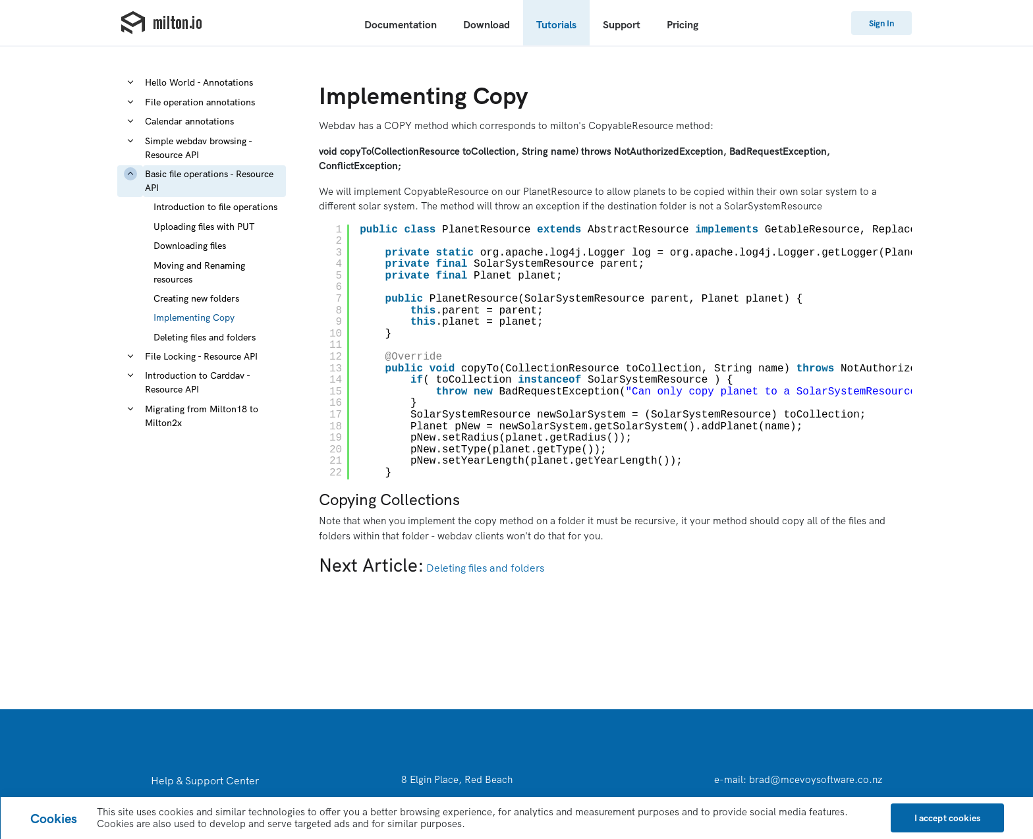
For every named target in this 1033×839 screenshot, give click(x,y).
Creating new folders (196, 298)
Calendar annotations (189, 121)
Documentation (400, 24)
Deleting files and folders (205, 337)
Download (486, 24)
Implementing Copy (194, 317)
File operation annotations (200, 102)
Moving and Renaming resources (199, 272)
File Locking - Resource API (201, 356)
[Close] (947, 817)
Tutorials (556, 24)
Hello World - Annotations (199, 82)
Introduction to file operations (215, 207)
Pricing (682, 24)
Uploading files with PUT (204, 226)
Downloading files (190, 246)
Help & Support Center (205, 780)
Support (621, 24)
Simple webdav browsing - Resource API (198, 148)
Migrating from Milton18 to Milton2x (201, 416)
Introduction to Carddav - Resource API (197, 382)
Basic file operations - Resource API (209, 181)
